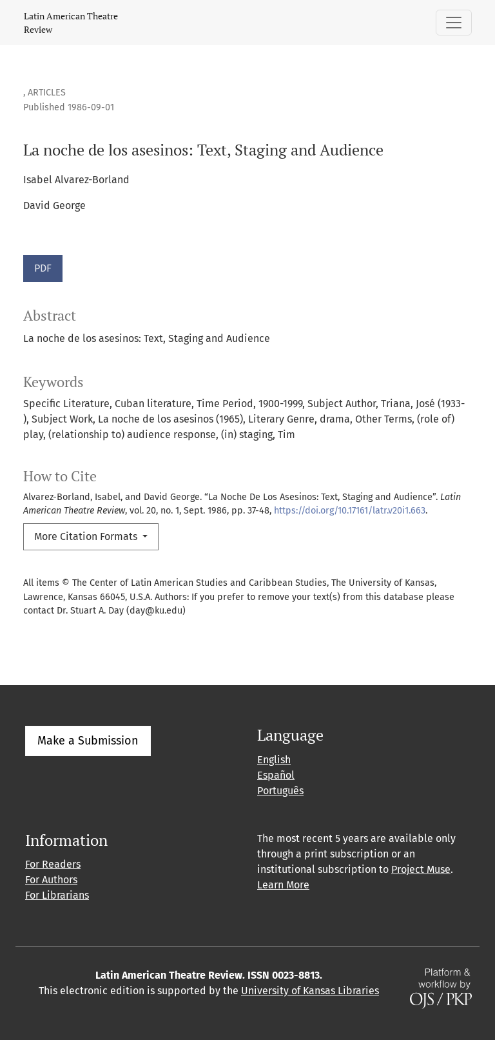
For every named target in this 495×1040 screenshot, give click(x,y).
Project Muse (421, 869)
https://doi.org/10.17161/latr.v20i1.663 (349, 510)
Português (280, 791)
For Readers (53, 864)
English (274, 760)
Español (276, 775)
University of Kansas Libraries (310, 991)
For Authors (51, 880)
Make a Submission (88, 741)
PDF (43, 268)
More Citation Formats (87, 536)
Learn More (283, 885)
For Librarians (57, 895)
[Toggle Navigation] (454, 22)
